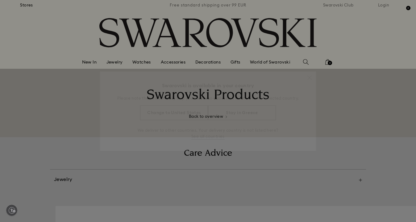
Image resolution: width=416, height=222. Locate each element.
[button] (309, 74)
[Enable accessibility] (11, 210)
